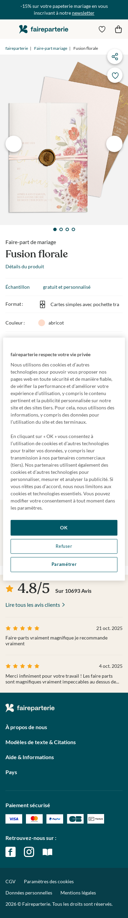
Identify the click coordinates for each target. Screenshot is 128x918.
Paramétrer (64, 564)
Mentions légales (78, 893)
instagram (29, 852)
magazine (47, 852)
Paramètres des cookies (49, 881)
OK (64, 527)
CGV (10, 881)
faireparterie (43, 29)
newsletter (83, 13)
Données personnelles (28, 893)
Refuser (64, 546)
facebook (10, 852)
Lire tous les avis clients (32, 604)
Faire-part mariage (50, 48)
